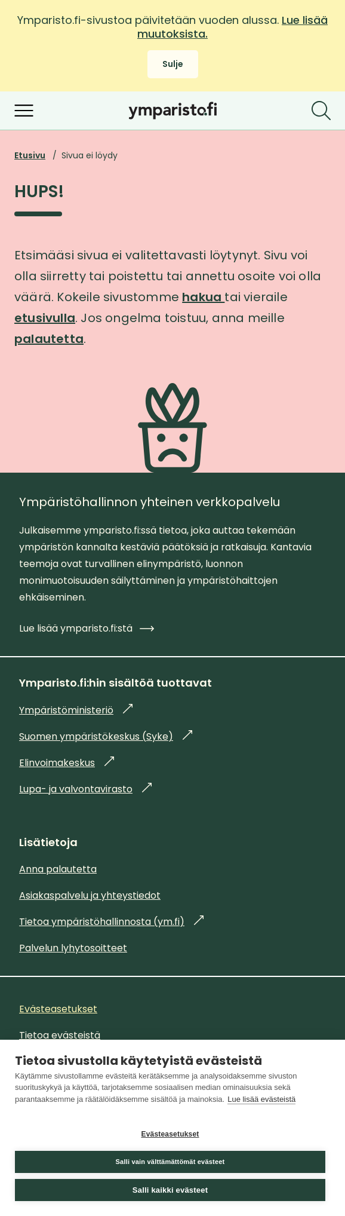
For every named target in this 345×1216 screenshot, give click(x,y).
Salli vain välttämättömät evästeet (170, 1161)
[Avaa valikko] (23, 110)
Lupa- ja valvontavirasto (85, 789)
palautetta (49, 338)
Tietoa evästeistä (59, 1035)
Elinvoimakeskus (66, 763)
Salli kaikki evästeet (170, 1190)
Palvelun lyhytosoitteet (73, 948)
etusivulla (44, 318)
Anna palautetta (58, 869)
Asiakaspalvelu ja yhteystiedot (90, 895)
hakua (203, 297)
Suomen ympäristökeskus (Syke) (105, 736)
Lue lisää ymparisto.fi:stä (86, 628)
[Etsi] (321, 110)
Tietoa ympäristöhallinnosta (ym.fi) (111, 922)
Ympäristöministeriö (76, 710)
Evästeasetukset (170, 1134)
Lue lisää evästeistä (261, 1099)
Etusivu (29, 155)
